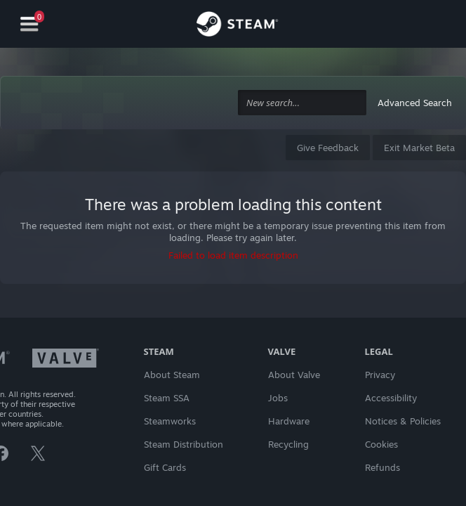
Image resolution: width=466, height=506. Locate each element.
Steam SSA (166, 397)
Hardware (288, 421)
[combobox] (302, 103)
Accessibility (391, 397)
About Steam (172, 374)
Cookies (381, 444)
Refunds (382, 467)
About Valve (294, 374)
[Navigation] (29, 24)
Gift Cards (165, 467)
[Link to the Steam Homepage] (237, 26)
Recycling (288, 444)
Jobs (278, 397)
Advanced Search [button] (415, 102)
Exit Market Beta (419, 147)
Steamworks (170, 421)
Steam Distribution (183, 444)
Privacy (380, 374)
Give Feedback (328, 147)
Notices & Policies (403, 421)
